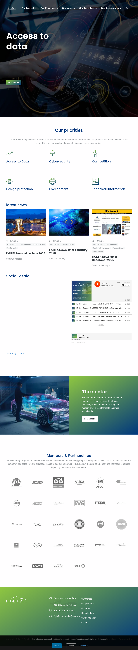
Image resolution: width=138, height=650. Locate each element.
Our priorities (48, 8)
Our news (67, 8)
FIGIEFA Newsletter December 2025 (105, 262)
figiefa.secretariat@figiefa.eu (67, 620)
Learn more (13, 84)
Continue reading (15, 263)
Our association (110, 8)
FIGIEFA (73, 346)
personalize (83, 646)
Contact (85, 626)
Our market (28, 8)
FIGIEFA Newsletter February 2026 (68, 255)
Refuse (71, 646)
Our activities (87, 8)
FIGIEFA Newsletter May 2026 (26, 257)
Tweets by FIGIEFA (15, 358)
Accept (57, 646)
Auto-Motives (81, 346)
